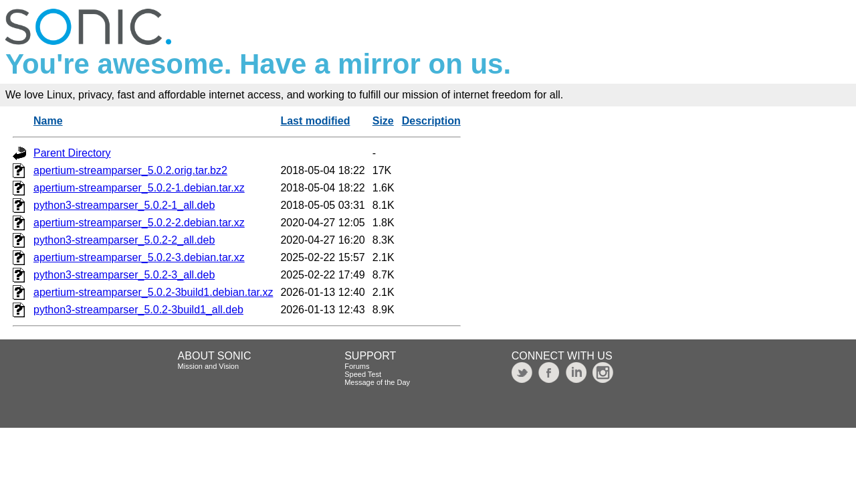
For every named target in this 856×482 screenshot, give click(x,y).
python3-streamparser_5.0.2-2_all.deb (124, 240)
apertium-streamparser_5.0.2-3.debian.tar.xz (139, 257)
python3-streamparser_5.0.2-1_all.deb (124, 205)
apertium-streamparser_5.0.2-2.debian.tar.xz (139, 222)
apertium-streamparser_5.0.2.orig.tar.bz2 (130, 170)
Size (383, 121)
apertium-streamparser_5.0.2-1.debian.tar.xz (139, 187)
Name (48, 121)
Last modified (315, 121)
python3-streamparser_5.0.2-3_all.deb (124, 274)
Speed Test (362, 374)
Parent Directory (72, 153)
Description (431, 121)
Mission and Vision (208, 366)
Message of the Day (377, 382)
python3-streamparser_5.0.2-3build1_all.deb (138, 309)
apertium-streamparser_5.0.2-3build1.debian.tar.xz (153, 292)
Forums (356, 366)
